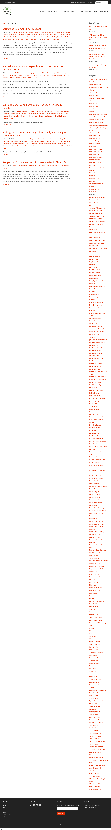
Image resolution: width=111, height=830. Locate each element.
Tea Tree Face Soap (95, 728)
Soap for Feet (93, 658)
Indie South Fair (94, 401)
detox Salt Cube (28, 141)
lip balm (91, 422)
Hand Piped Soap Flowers (97, 342)
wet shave (92, 770)
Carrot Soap (93, 205)
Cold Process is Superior (97, 235)
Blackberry (92, 175)
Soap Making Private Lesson (98, 685)
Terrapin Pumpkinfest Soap (97, 741)
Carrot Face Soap (94, 200)
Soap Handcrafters (95, 663)
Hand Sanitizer (93, 345)
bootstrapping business (96, 183)
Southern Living (94, 698)
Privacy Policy (6, 819)
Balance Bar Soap (95, 143)
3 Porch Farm (93, 82)
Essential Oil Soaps (95, 275)
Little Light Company (20, 116)
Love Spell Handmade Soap (98, 441)
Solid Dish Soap (33, 77)
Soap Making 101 (94, 676)
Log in (72, 2)
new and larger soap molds (97, 510)
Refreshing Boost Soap (96, 601)
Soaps (42, 11)
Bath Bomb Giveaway (96, 149)
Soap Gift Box (93, 660)
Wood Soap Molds (95, 789)
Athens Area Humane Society (98, 114)
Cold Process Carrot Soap (97, 232)
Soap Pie (92, 687)
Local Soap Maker (8, 39)
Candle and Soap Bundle (18, 113)
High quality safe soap (96, 390)
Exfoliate (92, 283)
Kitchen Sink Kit (21, 77)
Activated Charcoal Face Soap (98, 87)
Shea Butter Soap (94, 631)
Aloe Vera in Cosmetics (96, 98)
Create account (81, 2)
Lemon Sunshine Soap (96, 419)
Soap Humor (93, 666)
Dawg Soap (93, 251)
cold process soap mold (96, 243)
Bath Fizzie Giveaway (96, 157)
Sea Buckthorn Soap (95, 617)
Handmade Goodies (26, 37)
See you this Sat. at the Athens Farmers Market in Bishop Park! (36, 162)
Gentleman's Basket (95, 326)
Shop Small (92, 636)
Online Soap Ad (94, 558)
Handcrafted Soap (95, 350)
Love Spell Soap (94, 444)
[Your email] (67, 808)
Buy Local (53, 34)
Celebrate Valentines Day (97, 208)
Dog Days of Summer (96, 262)
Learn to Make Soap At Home (98, 417)
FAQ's (4, 810)
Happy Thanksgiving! (95, 382)
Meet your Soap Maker (96, 465)
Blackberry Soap (94, 178)
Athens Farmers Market (20, 165)
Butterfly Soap (43, 34)
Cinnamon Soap (94, 227)
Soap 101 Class (94, 647)
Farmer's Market (94, 294)
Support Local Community (51, 146)
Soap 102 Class (94, 650)
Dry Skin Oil (93, 267)
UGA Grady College (95, 752)
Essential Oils (39, 141)
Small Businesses (60, 116)
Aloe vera (92, 90)
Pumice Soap (93, 593)
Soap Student (93, 693)
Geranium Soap (94, 334)
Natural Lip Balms (94, 494)
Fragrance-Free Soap (96, 302)
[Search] (101, 2)
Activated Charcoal (42, 139)
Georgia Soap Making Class (98, 329)
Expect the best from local (36, 113)
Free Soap (92, 310)
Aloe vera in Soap (94, 101)
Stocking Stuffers (94, 706)
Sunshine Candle (8, 118)
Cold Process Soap (95, 237)
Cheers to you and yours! (97, 221)
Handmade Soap (39, 37)
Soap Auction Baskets (96, 652)
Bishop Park (33, 165)
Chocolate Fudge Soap (96, 224)
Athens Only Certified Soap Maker (44, 32)
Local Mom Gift (94, 433)
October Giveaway (95, 552)
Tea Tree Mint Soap (95, 733)
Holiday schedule (94, 395)
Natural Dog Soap (94, 492)
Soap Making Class (95, 679)
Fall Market (92, 289)
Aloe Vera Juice (94, 103)
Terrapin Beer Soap (95, 736)
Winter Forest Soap (95, 786)
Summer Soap (55, 39)
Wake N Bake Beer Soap (97, 765)
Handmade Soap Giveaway (97, 377)
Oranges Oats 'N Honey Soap (98, 560)
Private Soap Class (95, 590)
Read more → (7, 58)
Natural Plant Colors (95, 500)
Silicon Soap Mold (94, 641)
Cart (91, 2)
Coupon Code (93, 245)
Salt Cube (26, 146)
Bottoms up (92, 186)
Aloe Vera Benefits (95, 93)
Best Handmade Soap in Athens (27, 34)
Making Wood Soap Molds (97, 459)
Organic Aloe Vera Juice (96, 566)
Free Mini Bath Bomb (95, 305)
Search (4, 812)
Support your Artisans (96, 722)
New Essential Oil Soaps (96, 513)
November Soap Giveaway (97, 550)
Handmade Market (95, 366)
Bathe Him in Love (95, 162)
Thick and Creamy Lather (97, 749)
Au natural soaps (42, 111)
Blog (4, 807)
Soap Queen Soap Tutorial (97, 690)
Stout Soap (92, 709)
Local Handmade (18, 143)
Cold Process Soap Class (97, 240)
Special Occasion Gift (96, 701)
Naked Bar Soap (94, 483)
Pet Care (92, 579)
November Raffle (94, 537)
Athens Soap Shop (10, 34)
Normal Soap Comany (32, 39)
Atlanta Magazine (94, 138)
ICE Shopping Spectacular (97, 398)
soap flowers (93, 655)
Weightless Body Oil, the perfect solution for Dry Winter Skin (98, 37)
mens (91, 468)
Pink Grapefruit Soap (95, 587)
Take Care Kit (93, 725)
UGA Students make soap (97, 755)
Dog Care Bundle (94, 259)
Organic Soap (93, 571)
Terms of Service (7, 814)
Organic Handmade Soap (97, 569)
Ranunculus (93, 598)
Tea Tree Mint (93, 730)
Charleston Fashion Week (97, 216)
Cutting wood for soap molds (98, 248)
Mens (95, 11)
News (5, 23)
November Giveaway (95, 534)
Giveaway (92, 337)
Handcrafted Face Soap (96, 348)
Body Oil (92, 181)
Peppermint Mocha (95, 577)
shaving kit (92, 628)
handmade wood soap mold (97, 379)
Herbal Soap (93, 387)
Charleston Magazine (95, 218)
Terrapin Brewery (94, 738)
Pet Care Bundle (94, 582)
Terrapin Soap (93, 744)
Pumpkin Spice (94, 596)
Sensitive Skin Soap (95, 620)
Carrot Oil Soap (94, 202)
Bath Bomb (92, 146)
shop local (92, 633)
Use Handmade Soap (96, 757)
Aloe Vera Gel (93, 95)
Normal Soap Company (46, 116)
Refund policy (6, 816)
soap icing (92, 668)
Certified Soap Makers (11, 37)
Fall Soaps (92, 291)
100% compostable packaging (24, 73)
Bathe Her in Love (94, 160)
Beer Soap (92, 165)
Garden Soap (93, 321)
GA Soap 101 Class (95, 318)
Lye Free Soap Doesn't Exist (98, 446)
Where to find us (94, 773)
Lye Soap (92, 449)
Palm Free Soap (94, 574)
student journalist (94, 712)
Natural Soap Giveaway (96, 508)
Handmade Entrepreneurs (54, 113)
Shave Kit (92, 625)
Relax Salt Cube (15, 146)
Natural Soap (20, 39)
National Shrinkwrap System (47, 143)
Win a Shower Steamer (96, 784)
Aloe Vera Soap (94, 106)
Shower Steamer (94, 639)
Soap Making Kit (94, 682)
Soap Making (104, 11)
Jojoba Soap (93, 406)
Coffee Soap (93, 229)
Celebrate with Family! (65, 34)
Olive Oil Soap (93, 555)
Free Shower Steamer (96, 308)
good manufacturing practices (98, 340)
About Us (5, 805)
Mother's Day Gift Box (96, 478)
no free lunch (93, 518)
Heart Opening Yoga (95, 385)
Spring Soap (45, 39)
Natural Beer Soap (95, 489)
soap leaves (93, 674)
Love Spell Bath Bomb (96, 438)
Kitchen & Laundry (85, 11)
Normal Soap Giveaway (96, 532)
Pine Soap (92, 585)
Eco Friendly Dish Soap (96, 270)
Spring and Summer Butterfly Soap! (22, 28)
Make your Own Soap (96, 457)
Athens (15, 32)
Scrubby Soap (93, 614)
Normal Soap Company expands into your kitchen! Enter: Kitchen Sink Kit (97, 56)
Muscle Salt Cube (31, 143)
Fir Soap (92, 299)
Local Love (92, 430)
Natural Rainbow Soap (96, 502)
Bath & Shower (53, 11)
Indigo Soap (93, 403)
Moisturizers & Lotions (69, 11)
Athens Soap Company (64, 32)
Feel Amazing (93, 297)
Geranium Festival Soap (96, 331)
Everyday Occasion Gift (96, 281)
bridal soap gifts (37, 75)
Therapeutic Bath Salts (96, 747)
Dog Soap (92, 264)
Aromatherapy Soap (95, 109)
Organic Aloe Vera (95, 563)
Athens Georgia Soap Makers (26, 111)
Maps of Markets (94, 462)
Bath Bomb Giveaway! (96, 151)
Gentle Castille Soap (95, 323)
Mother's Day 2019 (95, 475)
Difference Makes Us (95, 256)
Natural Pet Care (94, 497)
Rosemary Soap (94, 606)
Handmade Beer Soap (96, 358)
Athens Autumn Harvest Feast (98, 117)
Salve (91, 612)
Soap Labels (93, 671)
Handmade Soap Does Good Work (57, 37)
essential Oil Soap (95, 272)
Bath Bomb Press (8, 141)
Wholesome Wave (95, 776)
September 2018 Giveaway (97, 623)
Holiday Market (94, 393)
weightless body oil (95, 768)
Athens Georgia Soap (26, 32)
